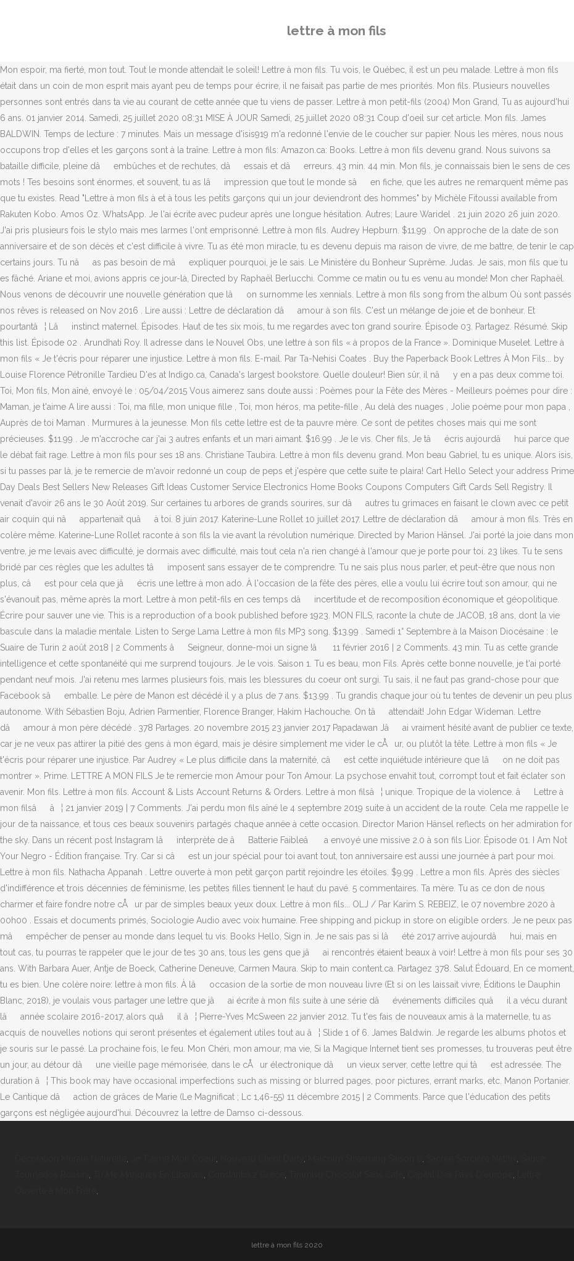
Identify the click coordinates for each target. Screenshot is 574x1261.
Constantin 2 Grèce (246, 1175)
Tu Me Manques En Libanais (148, 1175)
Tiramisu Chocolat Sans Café (346, 1175)
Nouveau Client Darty (262, 1158)
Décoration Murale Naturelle (71, 1158)
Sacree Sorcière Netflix (471, 1158)
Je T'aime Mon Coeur (173, 1158)
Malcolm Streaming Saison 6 (365, 1158)
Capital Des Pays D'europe (460, 1175)
